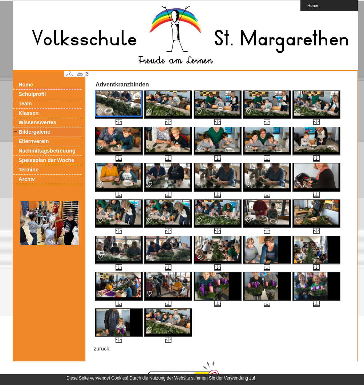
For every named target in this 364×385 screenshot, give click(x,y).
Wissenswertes (37, 122)
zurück (101, 349)
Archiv (27, 179)
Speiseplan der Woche (46, 160)
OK (297, 378)
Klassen (29, 113)
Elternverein (34, 141)
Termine (29, 170)
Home (313, 5)
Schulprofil (32, 94)
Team (25, 103)
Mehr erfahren (271, 378)
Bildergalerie (34, 132)
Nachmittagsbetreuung (47, 151)
